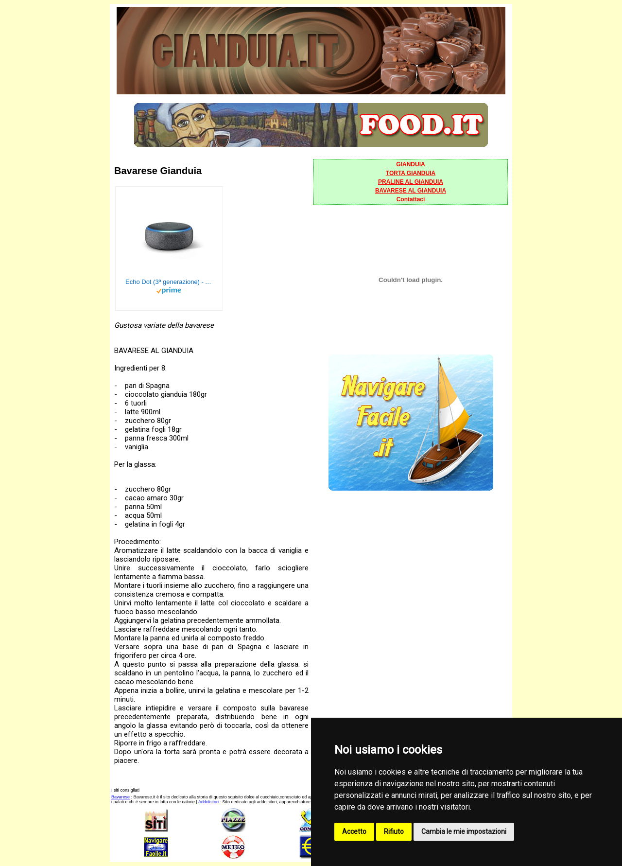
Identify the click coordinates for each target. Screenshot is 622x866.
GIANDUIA (410, 164)
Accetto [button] (354, 831)
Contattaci (411, 199)
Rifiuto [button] (394, 831)
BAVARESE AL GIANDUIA (410, 190)
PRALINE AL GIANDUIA (410, 181)
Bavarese (120, 797)
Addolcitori (208, 801)
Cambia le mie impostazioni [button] (463, 831)
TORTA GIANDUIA (410, 173)
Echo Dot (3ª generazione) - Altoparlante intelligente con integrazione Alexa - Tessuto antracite (169, 281)
